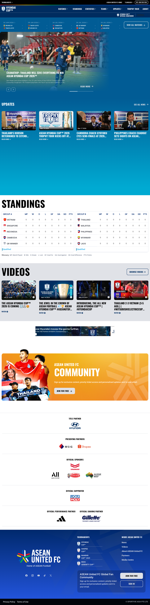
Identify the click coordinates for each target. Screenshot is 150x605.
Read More (6, 139)
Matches (63, 9)
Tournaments (7, 2)
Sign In (132, 583)
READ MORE (86, 86)
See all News (141, 104)
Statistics (90, 9)
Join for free (64, 391)
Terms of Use (22, 602)
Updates (118, 9)
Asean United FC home (114, 2)
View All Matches (136, 25)
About (145, 9)
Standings (77, 9)
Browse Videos (138, 271)
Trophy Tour (133, 9)
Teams (105, 9)
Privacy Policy (9, 602)
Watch (5, 311)
